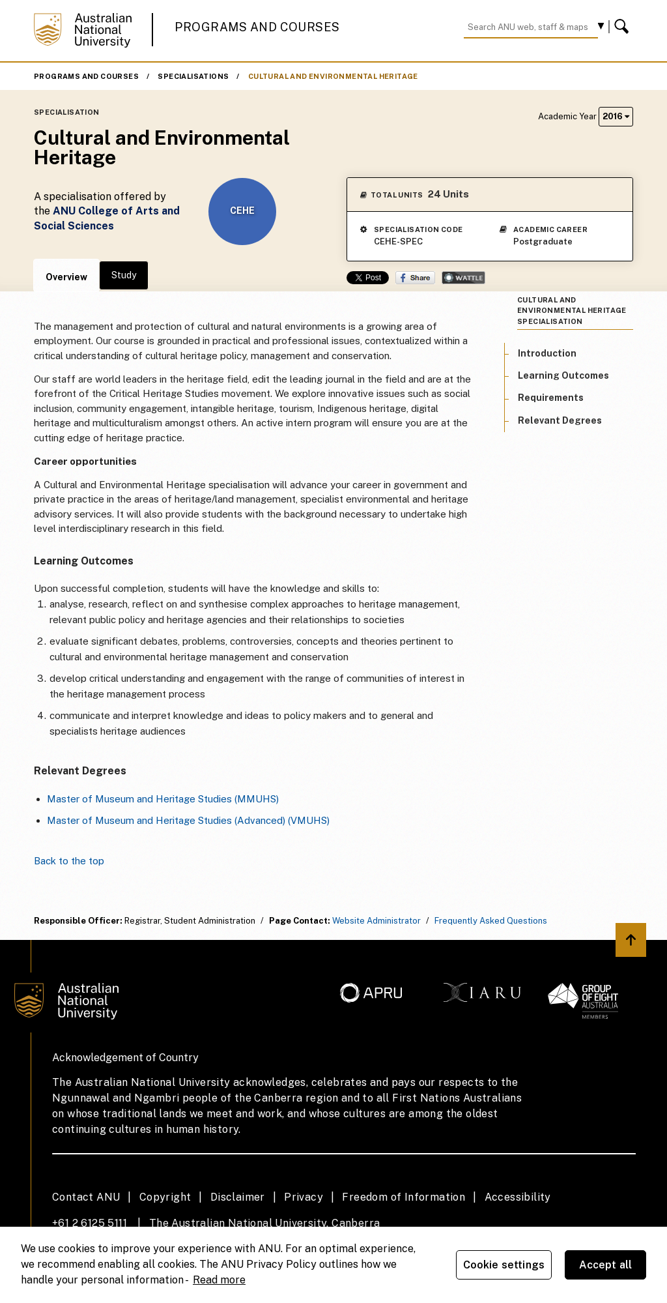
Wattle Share (463, 277)
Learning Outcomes (563, 375)
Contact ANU (86, 1197)
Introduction (547, 353)
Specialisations (193, 76)
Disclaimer (237, 1197)
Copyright (165, 1197)
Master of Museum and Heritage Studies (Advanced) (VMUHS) (188, 820)
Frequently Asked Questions (490, 921)
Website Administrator (376, 921)
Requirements (551, 397)
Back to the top (69, 860)
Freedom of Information (403, 1197)
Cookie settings (504, 1265)
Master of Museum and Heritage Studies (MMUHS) (163, 798)
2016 (616, 116)
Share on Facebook (415, 277)
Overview (66, 277)
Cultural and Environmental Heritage (333, 76)
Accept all (605, 1265)
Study (123, 275)
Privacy (303, 1197)
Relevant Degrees (560, 420)
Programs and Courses (257, 27)
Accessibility (518, 1197)
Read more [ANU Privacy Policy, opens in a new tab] (219, 1280)
